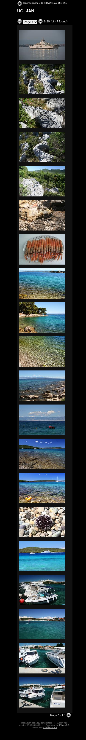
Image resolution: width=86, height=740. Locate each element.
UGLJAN (62, 3)
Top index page (31, 3)
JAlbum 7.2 (64, 725)
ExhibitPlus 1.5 (50, 727)
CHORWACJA (48, 3)
